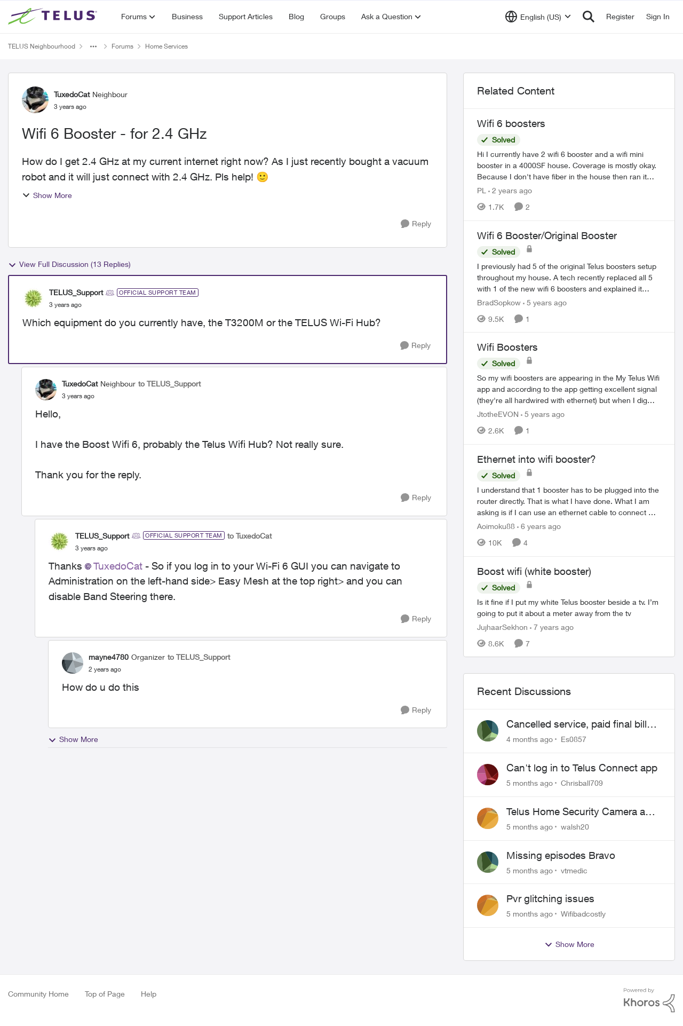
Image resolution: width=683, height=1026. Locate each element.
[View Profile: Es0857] (487, 730)
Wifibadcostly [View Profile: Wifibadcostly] (583, 913)
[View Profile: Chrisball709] (487, 774)
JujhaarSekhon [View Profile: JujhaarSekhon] (502, 626)
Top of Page (105, 993)
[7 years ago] (552, 626)
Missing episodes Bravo (560, 855)
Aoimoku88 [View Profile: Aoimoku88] (496, 526)
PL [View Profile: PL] (481, 190)
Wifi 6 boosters (511, 123)
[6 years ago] (539, 526)
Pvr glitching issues (550, 898)
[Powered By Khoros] (649, 1000)
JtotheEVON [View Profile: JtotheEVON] (498, 414)
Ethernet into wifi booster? (536, 459)
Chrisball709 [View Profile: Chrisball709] (582, 782)
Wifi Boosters (507, 347)
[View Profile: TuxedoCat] (35, 99)
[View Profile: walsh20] (487, 818)
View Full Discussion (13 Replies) (69, 264)
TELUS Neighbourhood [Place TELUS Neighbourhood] (41, 46)
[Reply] (416, 224)
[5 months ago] (529, 782)
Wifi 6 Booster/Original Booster (547, 235)
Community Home (38, 993)
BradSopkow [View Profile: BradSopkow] (499, 301)
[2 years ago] (510, 190)
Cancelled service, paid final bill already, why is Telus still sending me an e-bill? (580, 724)
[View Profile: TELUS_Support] (33, 298)
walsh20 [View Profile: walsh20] (575, 826)
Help (148, 993)
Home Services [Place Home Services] (166, 46)
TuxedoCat (117, 566)
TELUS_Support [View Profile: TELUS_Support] (76, 292)
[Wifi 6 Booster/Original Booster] (569, 277)
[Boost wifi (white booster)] (569, 607)
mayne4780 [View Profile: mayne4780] (109, 656)
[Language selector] (538, 16)
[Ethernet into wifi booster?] (569, 501)
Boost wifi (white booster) (534, 571)
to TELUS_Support (169, 383)
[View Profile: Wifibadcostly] (487, 905)
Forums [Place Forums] (122, 46)
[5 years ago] (545, 301)
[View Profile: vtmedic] (487, 862)
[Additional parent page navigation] (93, 46)
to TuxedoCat (249, 535)
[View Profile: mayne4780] (72, 663)
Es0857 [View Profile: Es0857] (573, 739)
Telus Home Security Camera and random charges (581, 812)
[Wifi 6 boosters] (569, 165)
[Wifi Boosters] (569, 389)
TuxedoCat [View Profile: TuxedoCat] (72, 94)
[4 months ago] (529, 739)
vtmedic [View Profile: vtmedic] (574, 869)
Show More (47, 195)
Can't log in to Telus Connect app (581, 768)
